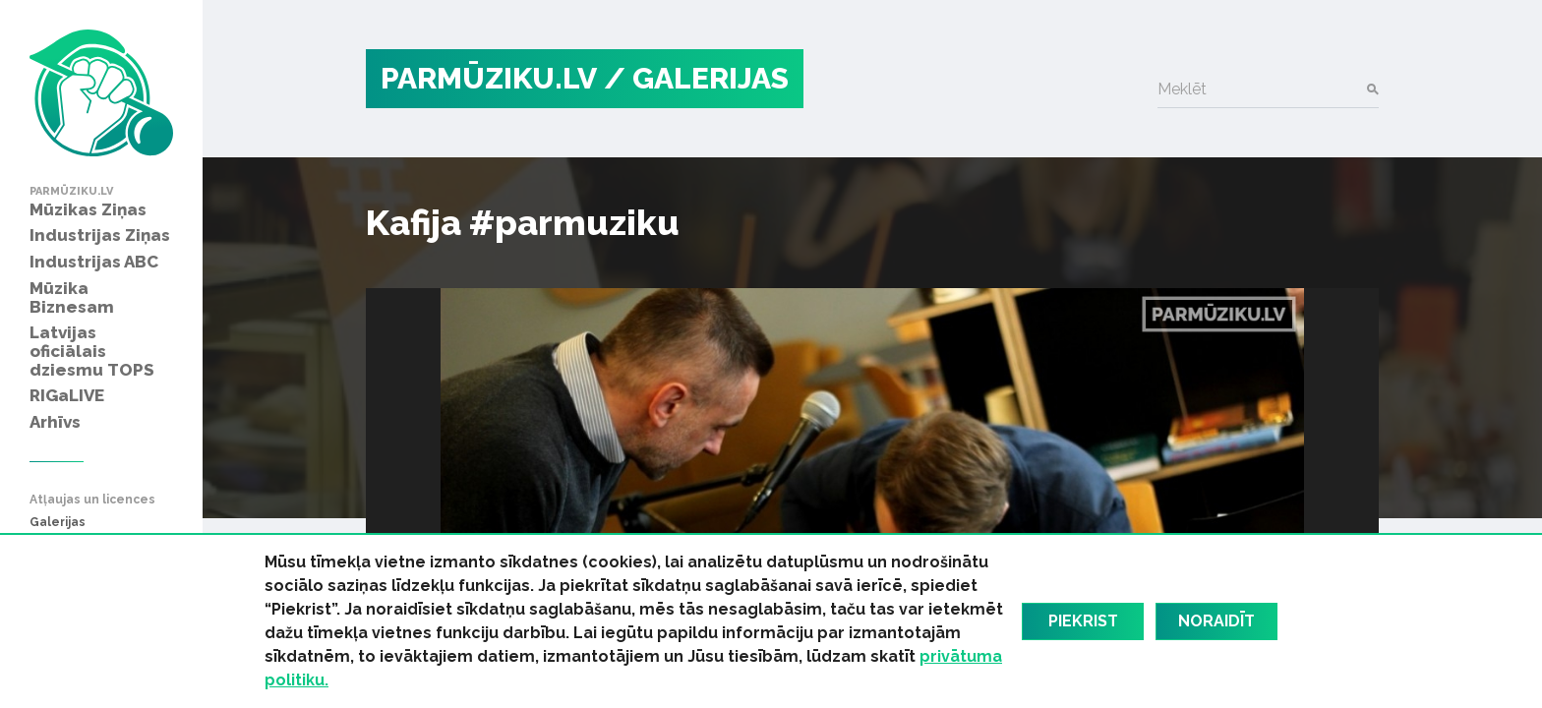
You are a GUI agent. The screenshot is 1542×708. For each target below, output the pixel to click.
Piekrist (1083, 621)
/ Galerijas (696, 78)
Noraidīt (1216, 621)
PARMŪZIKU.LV (489, 78)
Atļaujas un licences (92, 500)
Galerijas (58, 522)
